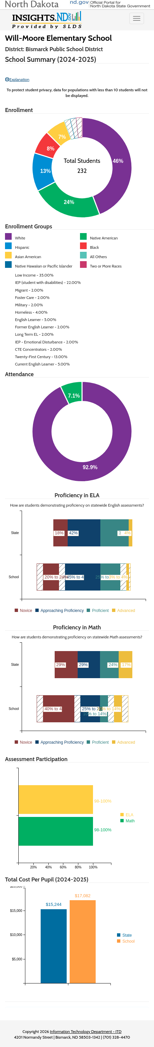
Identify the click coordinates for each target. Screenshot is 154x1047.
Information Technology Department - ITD (86, 1031)
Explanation (17, 79)
